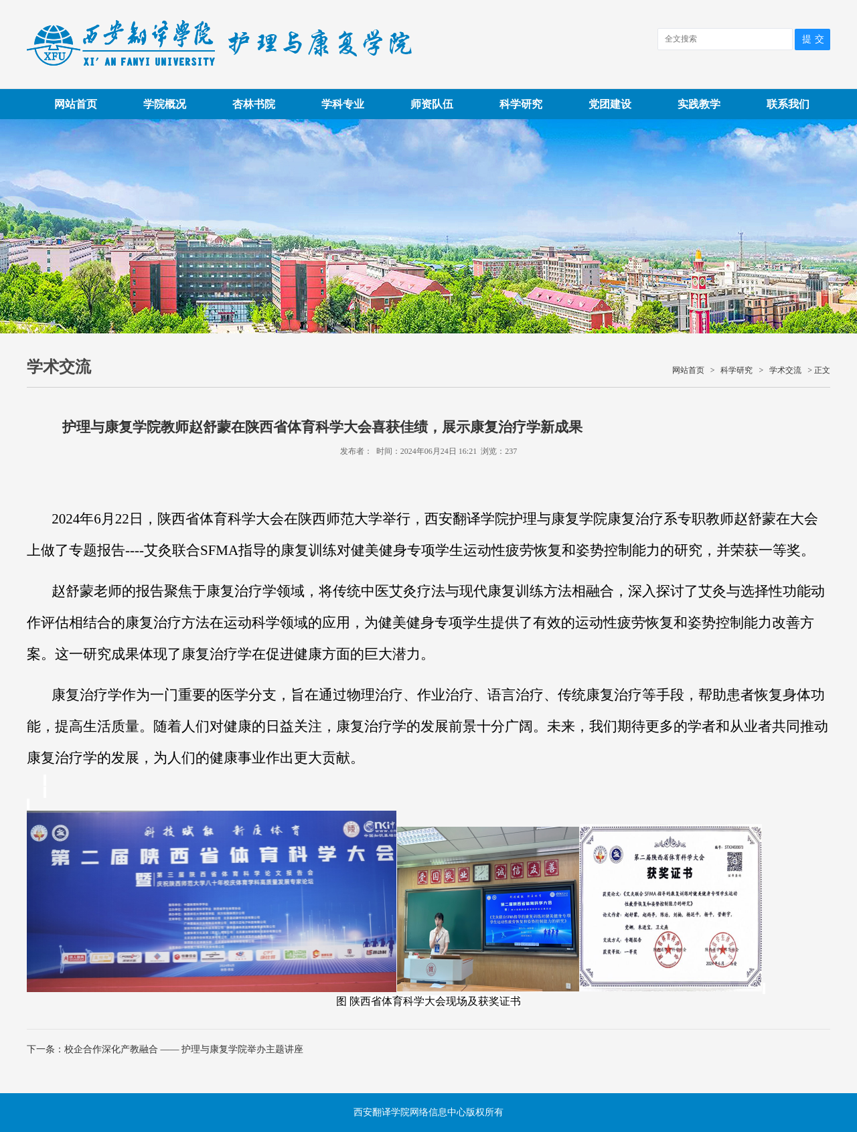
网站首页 (75, 104)
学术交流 (785, 370)
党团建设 (610, 104)
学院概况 (164, 104)
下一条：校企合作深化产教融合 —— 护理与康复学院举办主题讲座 (165, 1049)
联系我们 (788, 104)
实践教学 (699, 104)
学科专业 (342, 104)
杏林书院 (253, 104)
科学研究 (520, 104)
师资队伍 (431, 104)
